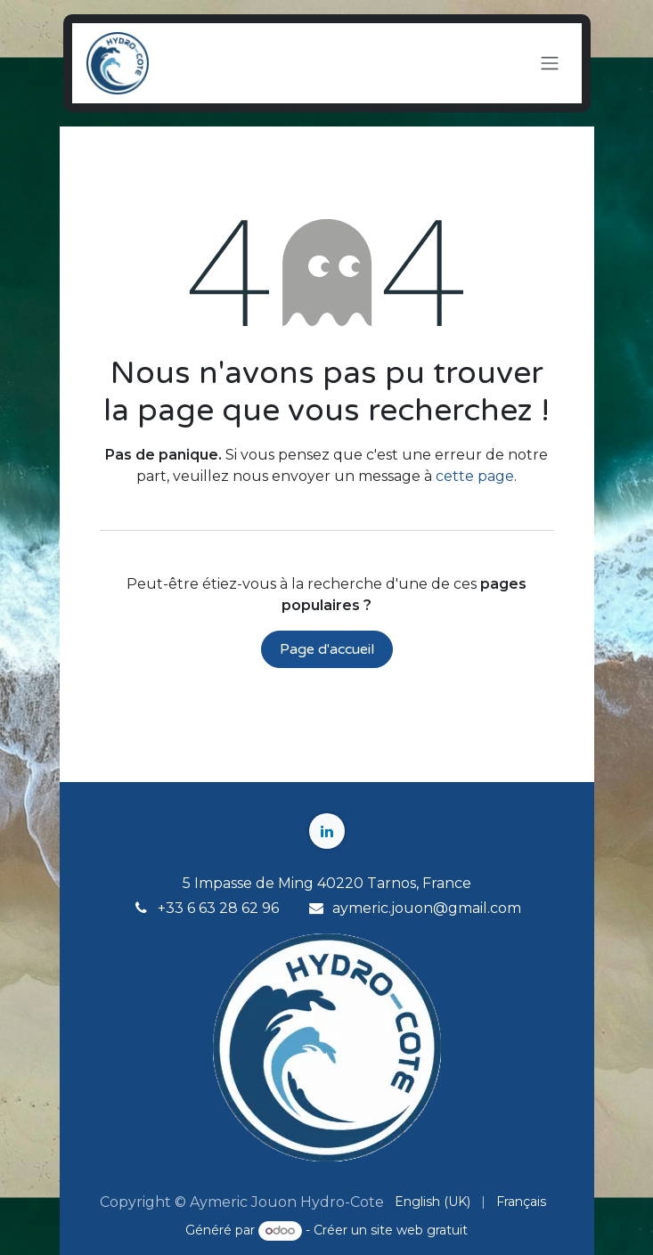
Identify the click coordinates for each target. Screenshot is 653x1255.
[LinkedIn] (327, 831)
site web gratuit (419, 1230)
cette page (475, 476)
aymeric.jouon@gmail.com (426, 908)
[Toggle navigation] (549, 63)
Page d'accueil (327, 649)
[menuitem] (432, 1202)
